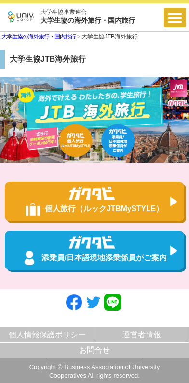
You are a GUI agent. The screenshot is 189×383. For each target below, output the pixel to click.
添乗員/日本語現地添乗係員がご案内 (94, 250)
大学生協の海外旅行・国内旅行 (38, 36)
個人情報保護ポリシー (47, 335)
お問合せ (94, 350)
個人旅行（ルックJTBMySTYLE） (94, 201)
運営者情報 (141, 335)
